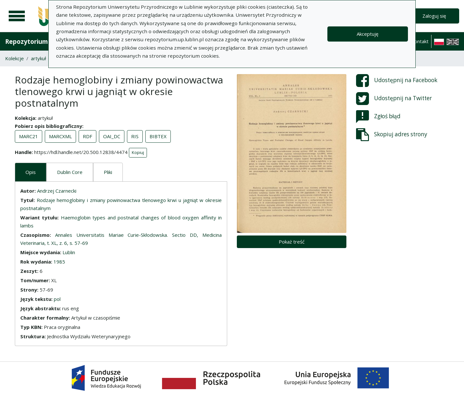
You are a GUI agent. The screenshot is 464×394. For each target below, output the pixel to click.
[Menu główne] (17, 16)
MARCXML (60, 136)
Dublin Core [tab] (69, 172)
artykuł (38, 58)
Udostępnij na (396, 80)
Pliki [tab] (108, 172)
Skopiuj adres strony (391, 134)
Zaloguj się (434, 16)
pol (57, 299)
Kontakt (420, 41)
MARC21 (28, 136)
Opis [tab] (30, 172)
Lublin (69, 252)
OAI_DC (111, 136)
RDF (87, 136)
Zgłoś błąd (378, 116)
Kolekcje (14, 58)
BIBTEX (158, 136)
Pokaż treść (291, 241)
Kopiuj (138, 152)
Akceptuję (367, 34)
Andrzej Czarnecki (56, 190)
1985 (59, 261)
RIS (135, 136)
